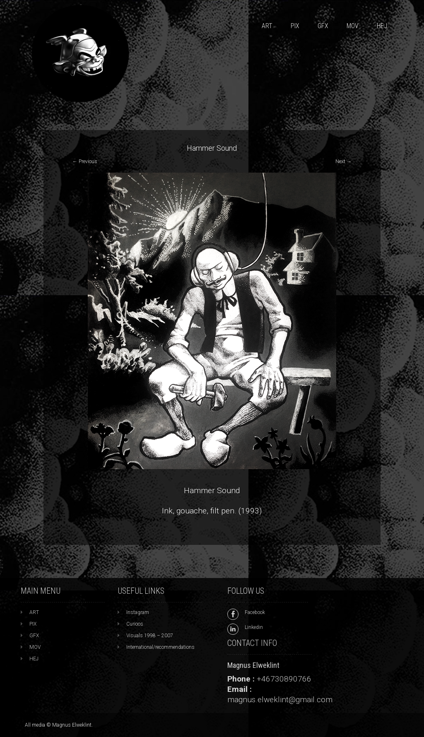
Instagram (137, 612)
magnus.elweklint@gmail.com (279, 699)
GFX (323, 26)
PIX (295, 26)
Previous (84, 161)
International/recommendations (160, 647)
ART (267, 26)
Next (343, 161)
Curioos (134, 624)
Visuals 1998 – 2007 (149, 635)
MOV (353, 26)
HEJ (382, 26)
